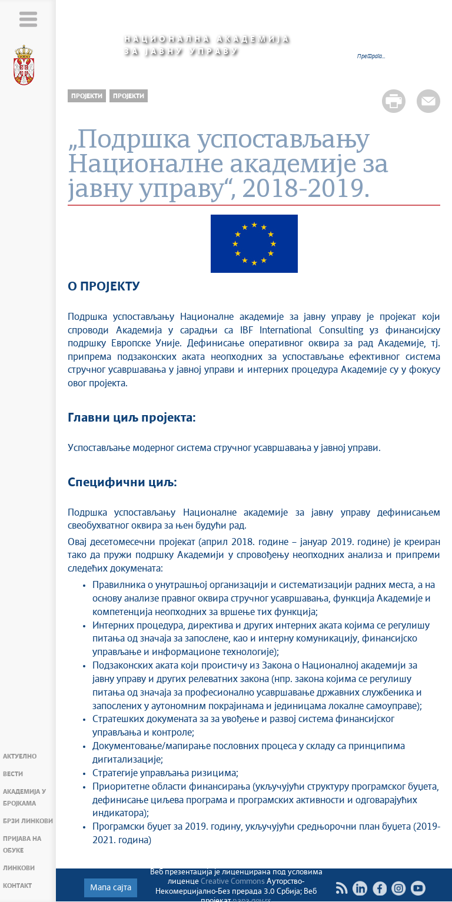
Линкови (19, 868)
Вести (13, 774)
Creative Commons (233, 882)
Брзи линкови (28, 821)
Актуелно (19, 756)
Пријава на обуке (22, 845)
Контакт (17, 886)
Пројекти (86, 96)
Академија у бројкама (24, 798)
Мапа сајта (110, 888)
